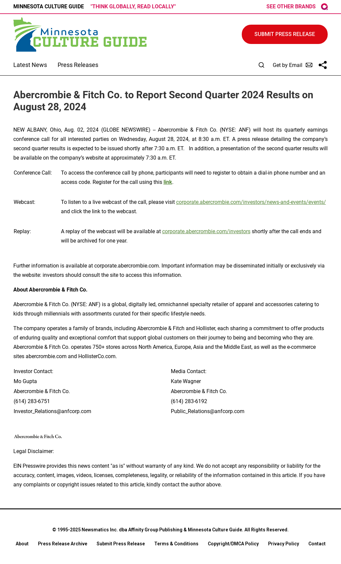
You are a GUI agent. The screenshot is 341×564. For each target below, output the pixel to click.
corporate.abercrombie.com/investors (206, 231)
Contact (317, 543)
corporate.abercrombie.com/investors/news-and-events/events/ (251, 202)
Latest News (30, 64)
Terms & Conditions (176, 543)
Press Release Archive (62, 543)
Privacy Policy (283, 543)
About (22, 543)
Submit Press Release (121, 543)
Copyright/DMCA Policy (233, 543)
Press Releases (78, 64)
